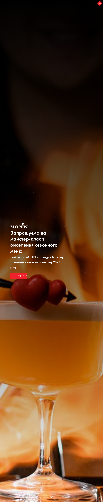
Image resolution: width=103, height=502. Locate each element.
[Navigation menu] (100, 3)
